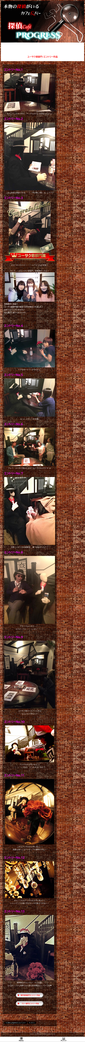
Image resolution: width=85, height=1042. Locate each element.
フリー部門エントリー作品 (30, 1003)
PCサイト (64, 1039)
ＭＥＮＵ (21, 1039)
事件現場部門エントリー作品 (30, 995)
